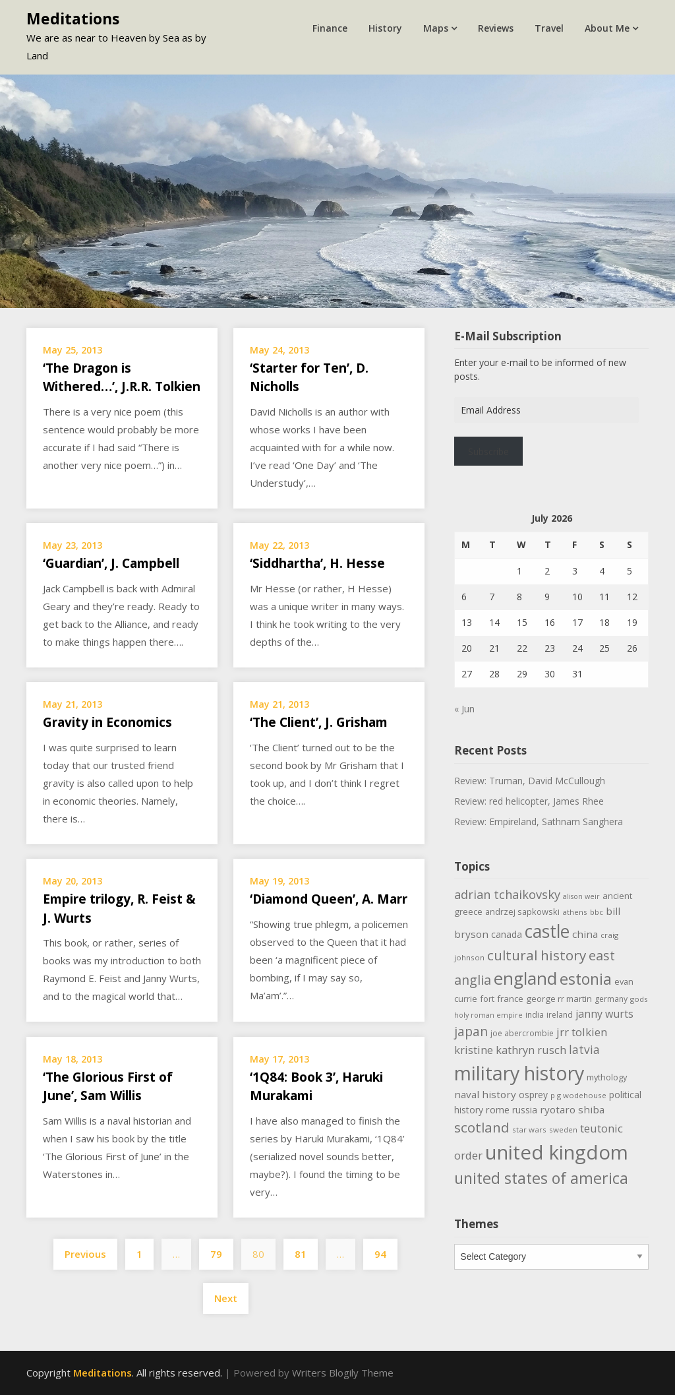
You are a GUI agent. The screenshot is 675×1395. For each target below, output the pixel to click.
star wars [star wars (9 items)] (529, 1129)
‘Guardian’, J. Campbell (111, 563)
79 (216, 1253)
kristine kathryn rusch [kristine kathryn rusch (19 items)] (510, 1049)
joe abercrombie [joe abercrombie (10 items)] (522, 1033)
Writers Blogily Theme (343, 1372)
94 (380, 1253)
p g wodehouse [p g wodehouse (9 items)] (578, 1095)
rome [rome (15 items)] (498, 1109)
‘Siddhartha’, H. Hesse (317, 563)
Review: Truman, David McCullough (529, 780)
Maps (435, 28)
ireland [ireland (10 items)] (559, 1014)
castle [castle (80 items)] (547, 931)
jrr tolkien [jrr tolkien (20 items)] (581, 1031)
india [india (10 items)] (534, 1014)
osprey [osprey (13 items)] (533, 1094)
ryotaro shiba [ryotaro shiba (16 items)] (572, 1109)
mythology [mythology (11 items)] (607, 1077)
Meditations (72, 18)
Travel (549, 28)
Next (225, 1298)
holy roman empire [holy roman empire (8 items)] (488, 1015)
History (385, 28)
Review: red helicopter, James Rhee (529, 801)
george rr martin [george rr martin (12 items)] (559, 999)
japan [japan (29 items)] (471, 1031)
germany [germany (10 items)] (611, 999)
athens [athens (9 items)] (574, 912)
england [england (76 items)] (525, 978)
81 (301, 1253)
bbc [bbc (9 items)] (596, 912)
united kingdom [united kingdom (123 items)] (556, 1152)
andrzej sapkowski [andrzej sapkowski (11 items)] (522, 911)
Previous (85, 1253)
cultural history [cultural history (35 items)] (536, 955)
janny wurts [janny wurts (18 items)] (604, 1014)
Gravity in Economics (107, 722)
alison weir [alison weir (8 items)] (581, 896)
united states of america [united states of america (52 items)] (541, 1178)
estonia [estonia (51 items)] (586, 978)
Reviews (496, 28)
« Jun (464, 708)
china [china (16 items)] (585, 934)
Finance (329, 28)
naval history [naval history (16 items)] (485, 1094)
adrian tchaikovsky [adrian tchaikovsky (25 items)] (507, 894)
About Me (607, 28)
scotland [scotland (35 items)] (482, 1127)
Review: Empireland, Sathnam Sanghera (538, 821)
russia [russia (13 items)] (524, 1109)
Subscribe (488, 451)
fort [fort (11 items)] (487, 999)
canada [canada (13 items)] (506, 934)
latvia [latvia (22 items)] (584, 1049)
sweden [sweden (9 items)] (563, 1129)
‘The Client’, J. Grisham (319, 722)
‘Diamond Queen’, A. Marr (328, 899)
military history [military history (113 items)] (519, 1073)
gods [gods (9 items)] (639, 999)
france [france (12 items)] (510, 999)
